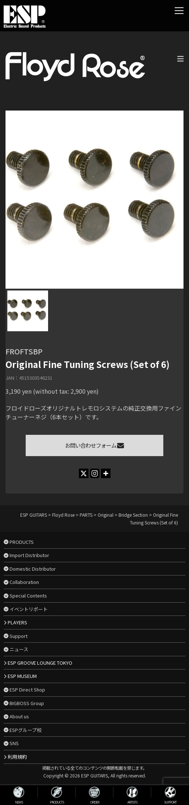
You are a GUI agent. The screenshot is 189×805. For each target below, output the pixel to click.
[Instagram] (94, 473)
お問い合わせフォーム (94, 445)
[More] (105, 473)
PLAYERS (17, 622)
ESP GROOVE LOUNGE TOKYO (40, 662)
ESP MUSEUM (22, 675)
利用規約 (17, 756)
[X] (83, 473)
